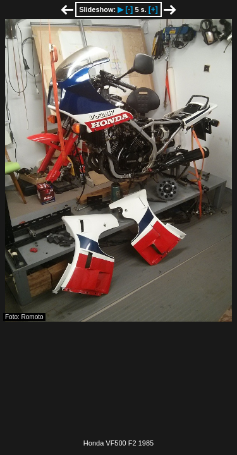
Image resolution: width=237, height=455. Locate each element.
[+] (153, 9)
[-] (129, 9)
